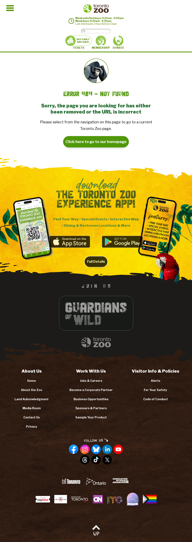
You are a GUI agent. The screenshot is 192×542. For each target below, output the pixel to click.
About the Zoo (31, 390)
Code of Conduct (155, 399)
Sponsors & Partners (91, 408)
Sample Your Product (91, 417)
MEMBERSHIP (101, 42)
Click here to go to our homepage (96, 142)
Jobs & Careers (91, 380)
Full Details (96, 266)
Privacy (31, 426)
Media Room (32, 408)
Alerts (155, 380)
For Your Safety (155, 390)
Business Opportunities (91, 399)
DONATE (118, 42)
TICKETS (78, 42)
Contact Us (31, 417)
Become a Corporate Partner (91, 390)
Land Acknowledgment (32, 399)
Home (31, 380)
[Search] (99, 31)
